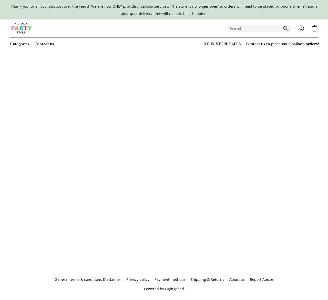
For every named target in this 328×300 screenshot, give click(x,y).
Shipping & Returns (207, 279)
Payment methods (170, 279)
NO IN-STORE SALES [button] (222, 44)
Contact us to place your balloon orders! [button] (282, 44)
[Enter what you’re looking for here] (259, 28)
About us (237, 279)
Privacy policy (137, 279)
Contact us (44, 44)
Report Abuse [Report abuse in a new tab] (261, 279)
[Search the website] (285, 28)
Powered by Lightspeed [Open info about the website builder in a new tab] (164, 288)
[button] (21, 28)
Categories (19, 44)
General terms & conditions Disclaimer (88, 279)
